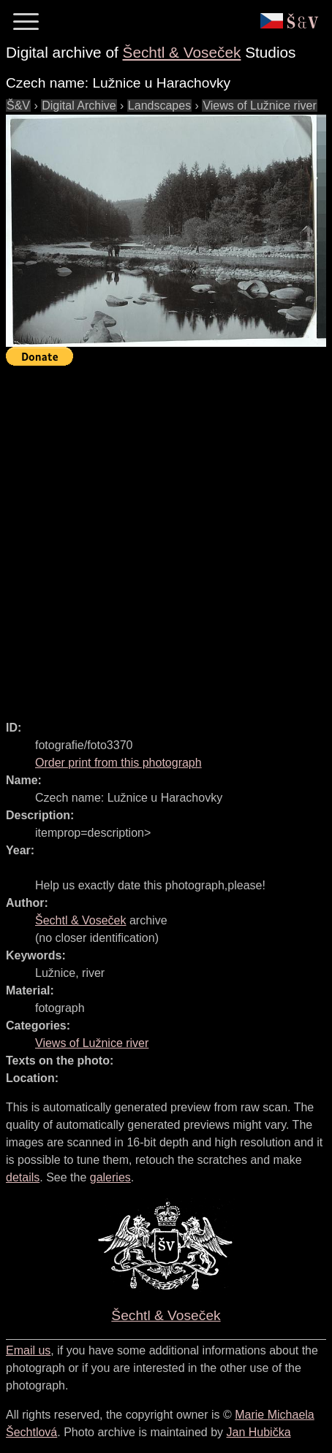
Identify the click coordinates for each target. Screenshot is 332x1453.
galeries (110, 1177)
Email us (28, 1350)
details (22, 1177)
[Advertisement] (166, 536)
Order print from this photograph (118, 762)
